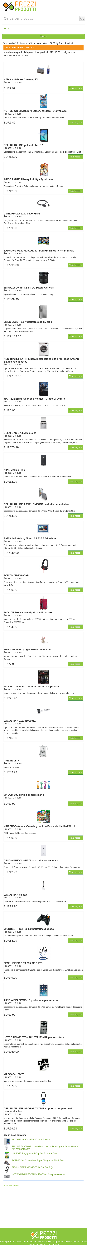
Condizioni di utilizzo (26, 1241)
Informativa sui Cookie (76, 1241)
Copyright (58, 1241)
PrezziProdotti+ (11, 1185)
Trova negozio (75, 88)
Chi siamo (42, 1244)
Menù (43, 36)
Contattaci (54, 1244)
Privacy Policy (44, 1241)
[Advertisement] (43, 1252)
